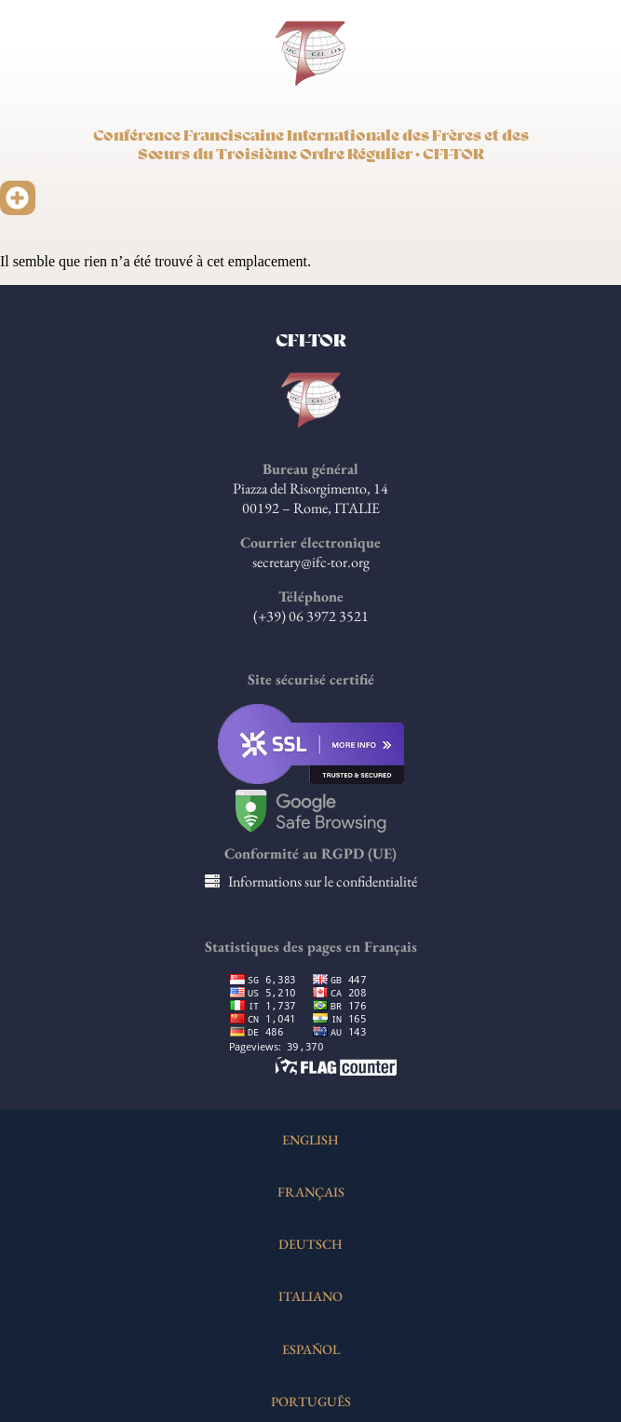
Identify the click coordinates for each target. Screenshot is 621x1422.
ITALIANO (310, 1296)
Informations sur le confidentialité (322, 881)
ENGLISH (310, 1139)
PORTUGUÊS (311, 1401)
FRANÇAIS (310, 1191)
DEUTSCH (310, 1244)
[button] (17, 198)
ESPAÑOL (311, 1349)
